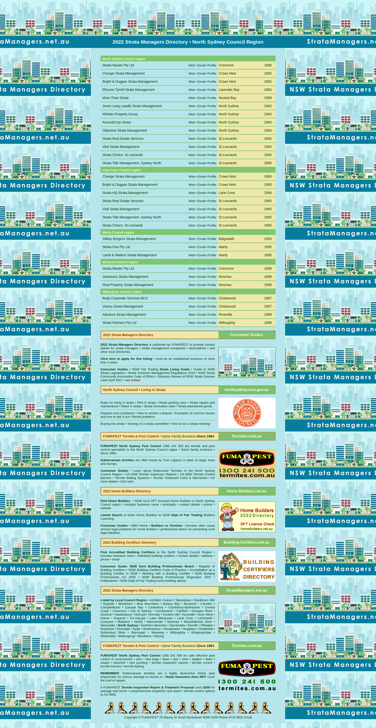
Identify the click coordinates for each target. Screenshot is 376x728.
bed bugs (152, 659)
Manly (138, 621)
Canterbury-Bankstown (184, 607)
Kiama (104, 618)
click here (127, 481)
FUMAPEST (179, 344)
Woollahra (144, 636)
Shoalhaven (172, 629)
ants (139, 659)
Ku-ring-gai (137, 618)
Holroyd (140, 614)
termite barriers (110, 666)
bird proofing (138, 662)
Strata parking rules (173, 402)
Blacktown (125, 604)
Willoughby (177, 632)
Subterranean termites (138, 673)
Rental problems (143, 417)
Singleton (189, 629)
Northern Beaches (153, 625)
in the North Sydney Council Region (156, 552)
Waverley (157, 632)
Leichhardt (205, 618)
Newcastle (107, 625)
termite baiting (134, 666)
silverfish (119, 662)
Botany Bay (171, 604)
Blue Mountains (148, 604)
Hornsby (154, 614)
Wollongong (126, 636)
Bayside (108, 604)
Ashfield (155, 600)
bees (209, 659)
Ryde (136, 629)
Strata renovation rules (159, 406)
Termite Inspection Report (140, 687)
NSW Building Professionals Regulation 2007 (176, 577)
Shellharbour (152, 629)
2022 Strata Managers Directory (124, 344)
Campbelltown (110, 607)
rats (175, 659)
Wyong (159, 636)
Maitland (123, 621)
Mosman (173, 621)
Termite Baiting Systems (132, 478)
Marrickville (155, 621)
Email (248, 717)
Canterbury (155, 607)
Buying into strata (112, 423)
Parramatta (177, 625)
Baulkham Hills (204, 600)
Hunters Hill (171, 614)
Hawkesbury (123, 614)
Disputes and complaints (117, 413)
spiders (197, 659)
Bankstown (184, 600)
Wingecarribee (201, 632)
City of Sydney (141, 611)
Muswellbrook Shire (198, 621)
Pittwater (207, 625)
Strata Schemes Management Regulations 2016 (161, 373)
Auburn (168, 600)
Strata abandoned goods (195, 406)
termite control (202, 662)
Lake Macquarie (161, 618)
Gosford (106, 614)
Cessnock (119, 611)
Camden (206, 604)
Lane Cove (185, 618)
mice (185, 659)
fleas (166, 659)
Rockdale (123, 629)
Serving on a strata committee (148, 423)
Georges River (202, 611)
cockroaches (124, 659)
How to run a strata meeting (191, 423)
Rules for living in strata (117, 402)
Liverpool (106, 621)
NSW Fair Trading (160, 369)
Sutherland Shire (112, 632)
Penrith (193, 625)
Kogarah (119, 618)
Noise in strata (131, 406)
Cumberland (164, 611)
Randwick (107, 629)
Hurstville (188, 614)
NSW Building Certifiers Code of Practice (158, 570)
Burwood (190, 604)
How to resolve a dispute (155, 413)
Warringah (138, 632)
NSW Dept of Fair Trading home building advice (153, 580)
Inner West (205, 614)
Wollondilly (107, 636)
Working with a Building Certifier (166, 573)
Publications (108, 580)
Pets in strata (146, 402)
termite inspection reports (170, 662)
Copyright (130, 717)
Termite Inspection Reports (157, 474)
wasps (104, 662)
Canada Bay (134, 607)
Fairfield (182, 611)
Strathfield (206, 629)
